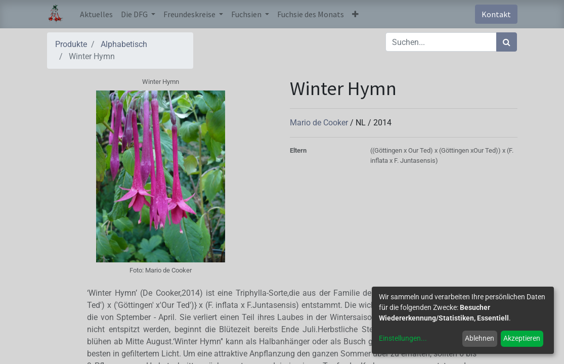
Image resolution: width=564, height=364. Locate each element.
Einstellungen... (403, 338)
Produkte (71, 44)
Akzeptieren (521, 338)
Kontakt (496, 14)
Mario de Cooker (320, 122)
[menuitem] (96, 14)
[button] (355, 14)
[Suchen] (506, 42)
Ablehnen (479, 338)
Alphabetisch (124, 44)
